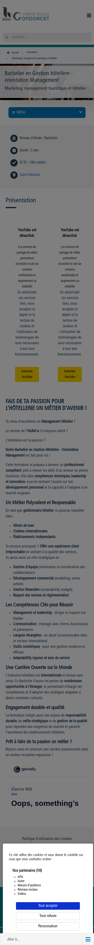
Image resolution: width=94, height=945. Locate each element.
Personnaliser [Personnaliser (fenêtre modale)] (48, 926)
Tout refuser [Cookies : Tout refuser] (48, 916)
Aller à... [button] (13, 939)
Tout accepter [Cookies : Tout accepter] (48, 906)
